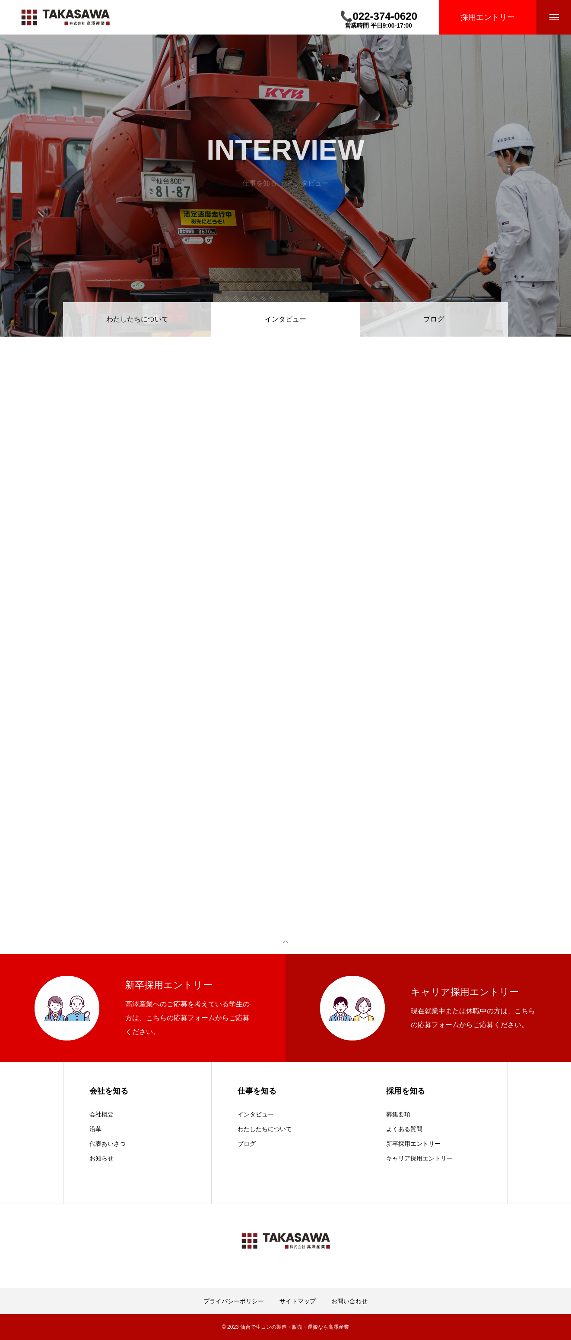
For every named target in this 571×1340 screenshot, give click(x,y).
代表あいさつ (107, 1144)
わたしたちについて (137, 319)
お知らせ (101, 1158)
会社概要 (101, 1114)
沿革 (95, 1129)
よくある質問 (404, 1129)
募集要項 (398, 1114)
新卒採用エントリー (413, 1144)
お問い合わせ (349, 1301)
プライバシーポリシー (233, 1301)
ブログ (433, 319)
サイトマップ (297, 1301)
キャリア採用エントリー (419, 1158)
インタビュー (256, 1114)
